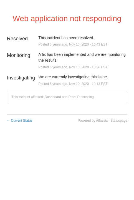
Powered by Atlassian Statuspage (102, 120)
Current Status (19, 120)
